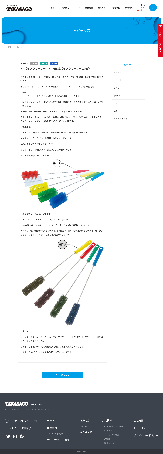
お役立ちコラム (120, 118)
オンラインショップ (21, 421)
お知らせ (117, 72)
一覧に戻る (62, 374)
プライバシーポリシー (146, 435)
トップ (53, 8)
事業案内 (52, 428)
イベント (117, 87)
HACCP (76, 8)
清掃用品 (85, 420)
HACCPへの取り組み (58, 439)
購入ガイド (102, 8)
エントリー (109, 443)
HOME (9, 47)
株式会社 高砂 (23, 404)
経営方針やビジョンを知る (113, 426)
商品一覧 (84, 426)
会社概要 (115, 8)
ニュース (117, 80)
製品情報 (117, 111)
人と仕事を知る (109, 430)
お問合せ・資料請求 (18, 428)
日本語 (142, 8)
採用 (115, 103)
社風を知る (108, 439)
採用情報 (107, 420)
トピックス (140, 428)
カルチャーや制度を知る (113, 434)
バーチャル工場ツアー (56, 434)
